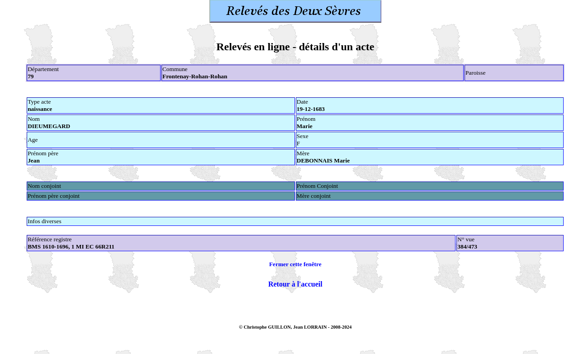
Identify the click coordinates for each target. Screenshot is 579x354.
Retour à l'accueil (295, 284)
